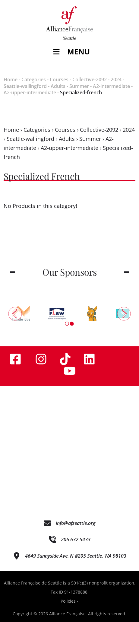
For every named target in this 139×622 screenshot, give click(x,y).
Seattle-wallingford (25, 86)
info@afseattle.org (75, 523)
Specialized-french (81, 92)
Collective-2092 (89, 79)
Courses (59, 79)
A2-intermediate (111, 86)
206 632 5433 (75, 539)
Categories (33, 79)
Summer (79, 86)
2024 (116, 79)
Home (10, 79)
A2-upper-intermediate (30, 92)
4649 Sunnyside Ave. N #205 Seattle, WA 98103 (75, 555)
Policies (68, 601)
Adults (58, 86)
